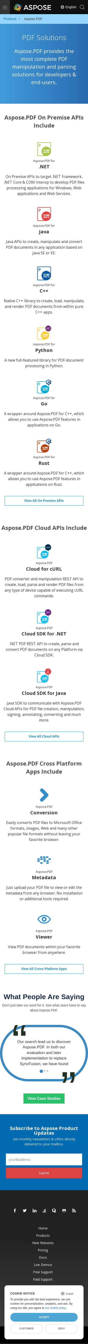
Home (43, 1228)
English (68, 7)
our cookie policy (55, 1308)
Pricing (43, 1250)
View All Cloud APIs (44, 736)
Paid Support (43, 1279)
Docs (43, 1257)
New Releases (43, 1243)
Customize (26, 1328)
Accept (44, 1317)
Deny (61, 1328)
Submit (44, 1173)
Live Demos (43, 1264)
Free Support (43, 1272)
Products (10, 19)
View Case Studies (44, 1099)
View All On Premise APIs (44, 501)
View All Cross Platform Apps (44, 969)
